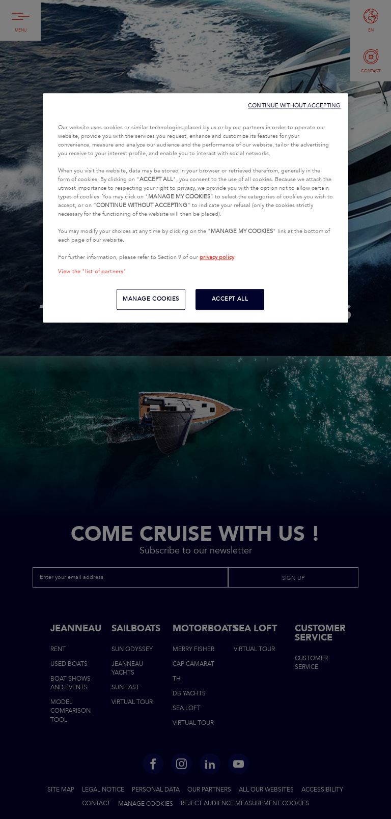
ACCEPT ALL (230, 299)
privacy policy (217, 257)
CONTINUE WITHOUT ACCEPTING (294, 105)
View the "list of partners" (92, 271)
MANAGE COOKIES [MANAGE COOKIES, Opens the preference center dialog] (151, 299)
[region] (195, 208)
